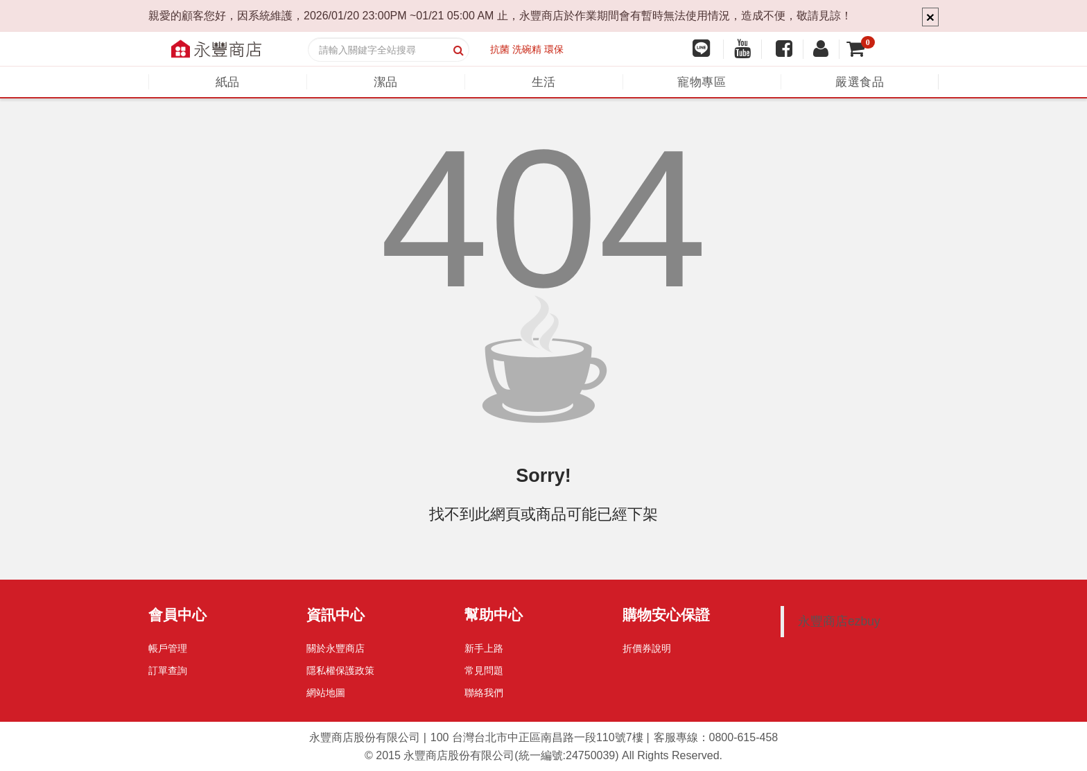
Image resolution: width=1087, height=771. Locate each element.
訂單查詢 (167, 670)
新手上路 (483, 648)
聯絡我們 (483, 692)
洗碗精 (526, 49)
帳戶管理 (167, 648)
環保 (554, 49)
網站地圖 (325, 692)
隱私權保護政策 (340, 670)
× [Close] (930, 17)
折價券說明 (647, 648)
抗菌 (500, 49)
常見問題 (483, 670)
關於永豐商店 (335, 648)
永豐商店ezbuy (839, 621)
